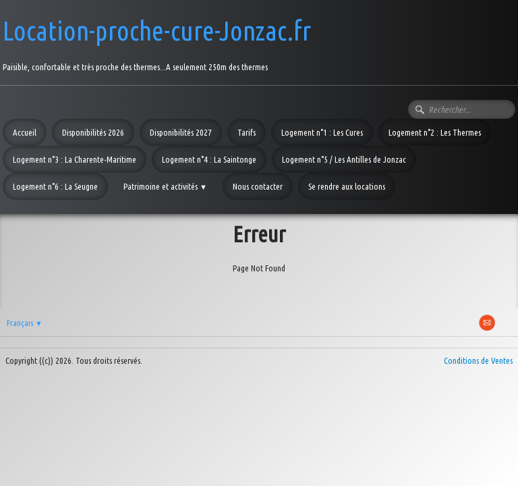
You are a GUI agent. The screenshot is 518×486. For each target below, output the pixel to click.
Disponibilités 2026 (93, 132)
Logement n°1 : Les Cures (322, 132)
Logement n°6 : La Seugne (55, 186)
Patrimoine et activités (165, 186)
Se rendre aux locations (346, 186)
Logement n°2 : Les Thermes (434, 132)
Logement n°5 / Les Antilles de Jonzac (344, 159)
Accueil (24, 132)
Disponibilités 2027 (181, 132)
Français (24, 322)
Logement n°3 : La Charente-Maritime (74, 159)
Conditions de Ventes (478, 360)
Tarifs (246, 132)
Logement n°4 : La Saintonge (209, 159)
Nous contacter (258, 186)
